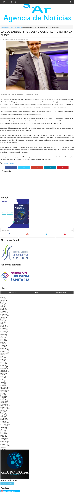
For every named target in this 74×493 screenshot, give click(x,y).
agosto (2, 300)
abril (1, 297)
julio (1, 302)
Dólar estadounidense (9, 491)
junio (1, 295)
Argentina (13, 27)
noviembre (3, 312)
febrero (2, 309)
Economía (19, 27)
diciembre (3, 330)
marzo (2, 299)
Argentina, (19, 39)
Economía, (25, 39)
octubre (2, 314)
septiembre (3, 316)
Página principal (5, 27)
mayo (1, 305)
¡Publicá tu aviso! (7, 483)
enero (2, 311)
